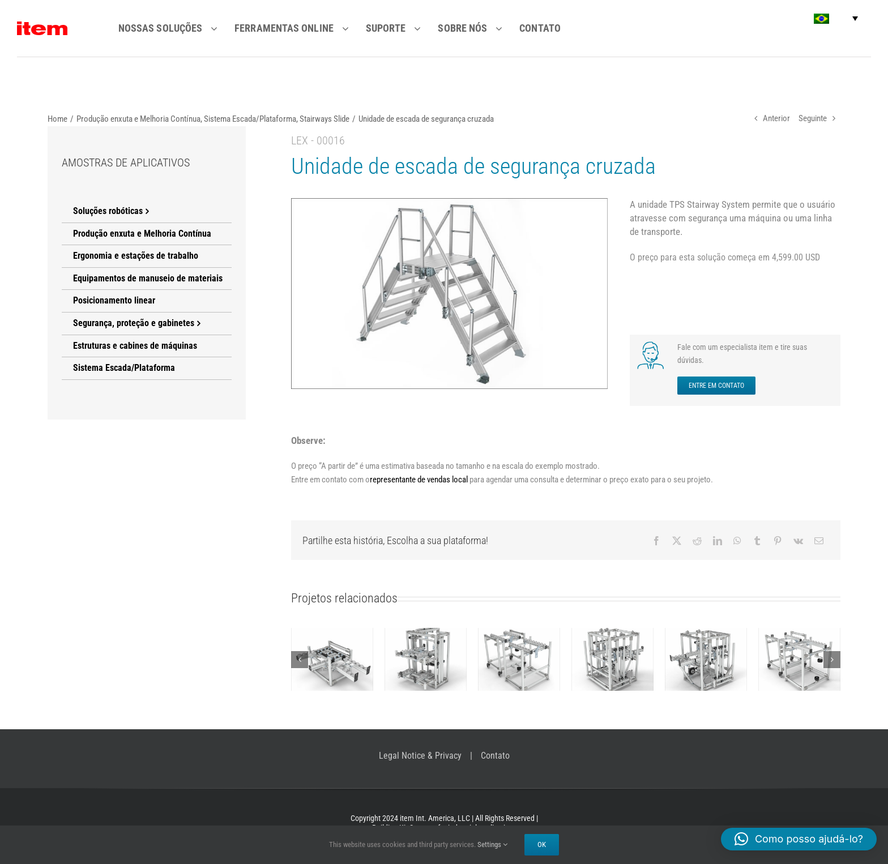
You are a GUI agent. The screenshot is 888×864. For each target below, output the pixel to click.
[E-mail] (819, 540)
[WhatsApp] (737, 540)
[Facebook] (656, 540)
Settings (492, 844)
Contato (495, 755)
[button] (836, 18)
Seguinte (813, 118)
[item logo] (42, 26)
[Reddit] (697, 540)
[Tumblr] (757, 540)
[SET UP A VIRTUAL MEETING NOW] (652, 344)
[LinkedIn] (717, 540)
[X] (677, 540)
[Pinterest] (777, 540)
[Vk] (798, 540)
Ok (541, 844)
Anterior (776, 118)
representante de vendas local (419, 479)
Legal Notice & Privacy (420, 755)
